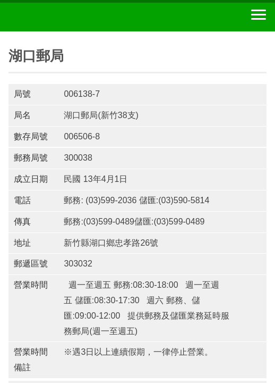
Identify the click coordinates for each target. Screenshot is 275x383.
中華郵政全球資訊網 (66, 17)
